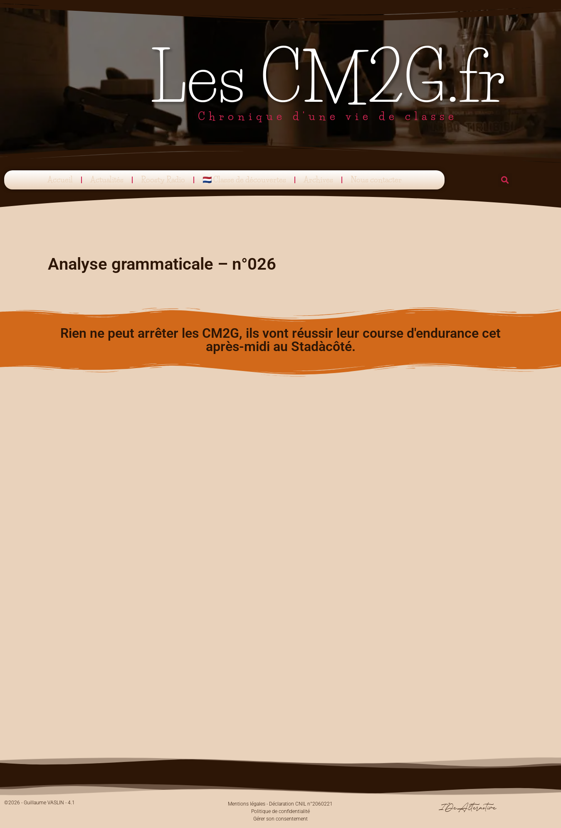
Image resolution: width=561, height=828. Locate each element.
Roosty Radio (163, 179)
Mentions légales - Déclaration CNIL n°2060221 (280, 804)
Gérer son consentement (280, 819)
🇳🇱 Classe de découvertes (244, 179)
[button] (505, 180)
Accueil (60, 179)
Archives (318, 179)
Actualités (107, 179)
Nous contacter (376, 179)
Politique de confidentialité (280, 811)
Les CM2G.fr (328, 77)
